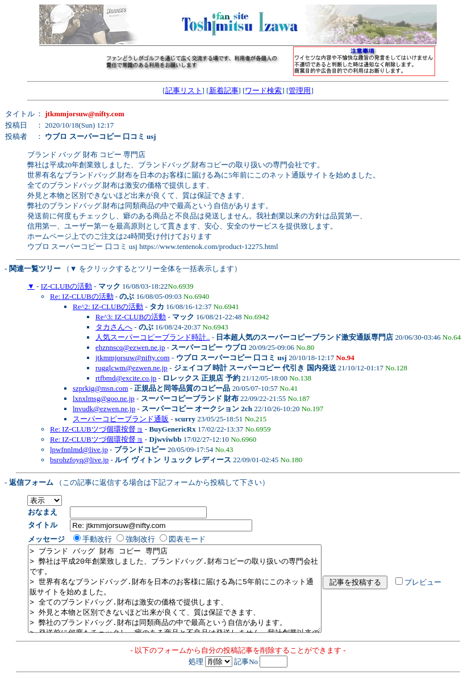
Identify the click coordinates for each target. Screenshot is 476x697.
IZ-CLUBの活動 (66, 286)
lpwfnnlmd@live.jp (79, 449)
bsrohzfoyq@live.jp (79, 459)
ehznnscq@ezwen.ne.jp (130, 347)
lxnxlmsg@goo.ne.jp (104, 398)
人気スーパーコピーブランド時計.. (152, 337)
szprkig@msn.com (100, 388)
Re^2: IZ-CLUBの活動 (108, 306)
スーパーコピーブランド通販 (121, 419)
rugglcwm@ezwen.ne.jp (131, 368)
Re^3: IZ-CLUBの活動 (130, 316)
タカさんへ (113, 327)
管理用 (300, 90)
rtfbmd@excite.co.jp (125, 378)
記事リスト (183, 90)
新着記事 (224, 90)
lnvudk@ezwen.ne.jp (104, 408)
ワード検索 (263, 90)
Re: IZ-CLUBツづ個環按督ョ (96, 429)
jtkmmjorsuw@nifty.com (132, 357)
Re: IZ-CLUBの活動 (82, 296)
